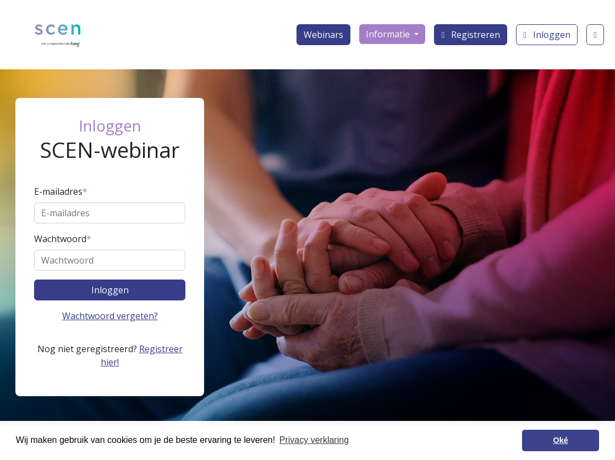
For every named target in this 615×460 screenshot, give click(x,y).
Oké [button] (560, 440)
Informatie (389, 34)
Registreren (470, 35)
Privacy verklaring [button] (314, 440)
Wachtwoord (62, 239)
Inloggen (546, 35)
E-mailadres (60, 191)
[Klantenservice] (595, 34)
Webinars (323, 35)
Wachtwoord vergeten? (110, 316)
